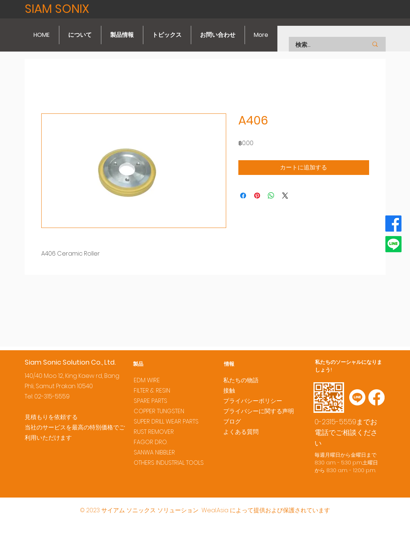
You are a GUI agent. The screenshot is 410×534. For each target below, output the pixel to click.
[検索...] (322, 45)
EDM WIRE (147, 380)
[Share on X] (285, 195)
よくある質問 (241, 432)
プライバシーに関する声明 (258, 411)
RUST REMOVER (154, 432)
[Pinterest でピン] (257, 195)
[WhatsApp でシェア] (271, 195)
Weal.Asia (215, 510)
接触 (229, 390)
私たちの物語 (241, 380)
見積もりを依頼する (51, 417)
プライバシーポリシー (252, 401)
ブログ (232, 421)
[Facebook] (393, 223)
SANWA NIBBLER (154, 452)
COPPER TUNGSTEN (159, 411)
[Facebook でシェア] (243, 195)
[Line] (393, 244)
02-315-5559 (52, 396)
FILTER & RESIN (152, 390)
